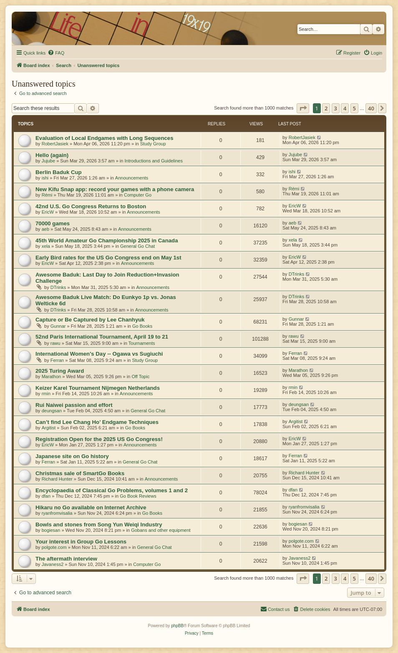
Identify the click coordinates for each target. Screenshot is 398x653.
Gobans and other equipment (161, 530)
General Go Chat (137, 246)
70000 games (52, 223)
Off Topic (140, 376)
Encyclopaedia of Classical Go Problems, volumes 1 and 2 (111, 490)
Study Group (153, 143)
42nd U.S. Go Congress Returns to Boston (90, 206)
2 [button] (326, 108)
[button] (303, 108)
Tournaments (141, 343)
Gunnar (58, 326)
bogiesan (51, 530)
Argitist (49, 427)
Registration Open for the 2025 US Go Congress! (99, 439)
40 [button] (371, 108)
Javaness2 (53, 564)
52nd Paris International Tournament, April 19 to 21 (101, 337)
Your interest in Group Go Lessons (80, 541)
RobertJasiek (55, 143)
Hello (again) (51, 155)
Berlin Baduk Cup (58, 172)
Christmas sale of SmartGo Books (79, 473)
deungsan (52, 410)
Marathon (51, 376)
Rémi (47, 194)
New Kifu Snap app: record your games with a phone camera (114, 189)
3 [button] (335, 108)
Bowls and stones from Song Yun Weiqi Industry (98, 524)
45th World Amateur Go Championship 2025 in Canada (106, 240)
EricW (48, 211)
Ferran (57, 360)
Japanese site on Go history (72, 456)
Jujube (48, 160)
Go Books (142, 326)
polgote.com (54, 547)
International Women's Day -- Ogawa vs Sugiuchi (99, 354)
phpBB (177, 625)
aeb (45, 229)
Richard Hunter (57, 478)
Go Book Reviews (138, 495)
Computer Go (137, 194)
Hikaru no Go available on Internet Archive (90, 507)
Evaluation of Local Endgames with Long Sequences (104, 138)
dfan (46, 495)
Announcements (132, 177)
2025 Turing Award (59, 371)
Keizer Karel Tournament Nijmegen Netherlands (97, 388)
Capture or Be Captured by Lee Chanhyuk (90, 320)
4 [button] (344, 108)
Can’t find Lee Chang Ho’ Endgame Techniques (97, 422)
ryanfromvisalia (57, 513)
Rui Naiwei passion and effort (74, 405)
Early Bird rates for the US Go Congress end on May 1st (108, 257)
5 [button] (354, 108)
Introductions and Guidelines (153, 160)
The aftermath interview (66, 559)
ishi (45, 177)
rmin (46, 393)
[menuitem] (56, 53)
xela (46, 246)
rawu (55, 343)
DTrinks (58, 287)
